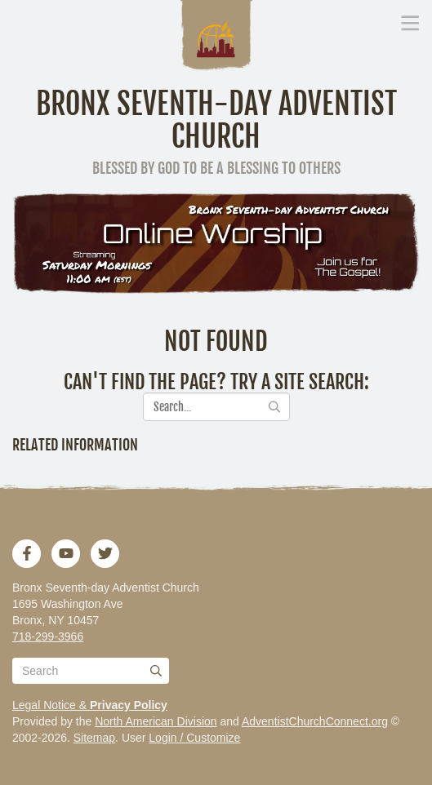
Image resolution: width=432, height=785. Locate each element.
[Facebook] (27, 553)
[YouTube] (66, 553)
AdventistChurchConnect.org (315, 721)
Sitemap (94, 737)
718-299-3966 (47, 636)
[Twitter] (105, 553)
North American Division (155, 721)
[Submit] (156, 671)
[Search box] (90, 671)
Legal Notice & (89, 705)
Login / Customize (194, 737)
